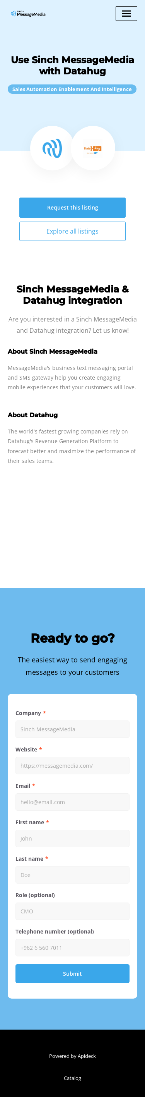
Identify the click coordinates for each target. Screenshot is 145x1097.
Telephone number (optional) (54, 931)
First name (29, 822)
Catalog (72, 1078)
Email (22, 785)
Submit (72, 973)
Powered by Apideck (72, 1055)
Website (26, 749)
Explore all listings (72, 231)
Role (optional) (35, 895)
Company (28, 713)
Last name (29, 858)
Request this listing (72, 207)
